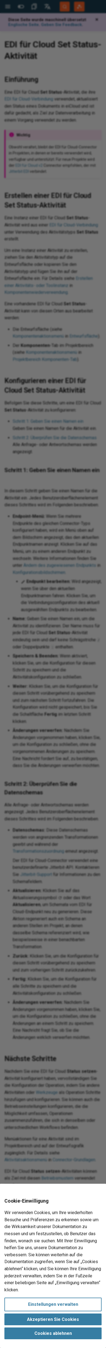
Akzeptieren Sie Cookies (53, 1319)
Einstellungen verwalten (53, 1304)
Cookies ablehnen (53, 1333)
